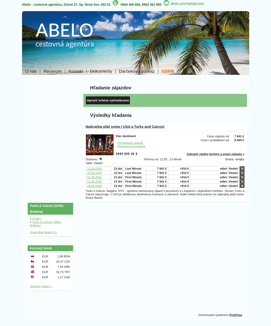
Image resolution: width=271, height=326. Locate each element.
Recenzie (53, 71)
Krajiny (36, 218)
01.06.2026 (94, 177)
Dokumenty (101, 71)
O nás (31, 71)
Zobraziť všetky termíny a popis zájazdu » (215, 154)
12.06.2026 (94, 181)
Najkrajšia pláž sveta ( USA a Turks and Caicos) (125, 126)
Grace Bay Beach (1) (43, 232)
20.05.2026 (94, 173)
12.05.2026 (94, 168)
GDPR (168, 71)
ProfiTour (235, 315)
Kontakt (76, 71)
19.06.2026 (94, 186)
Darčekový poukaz (137, 71)
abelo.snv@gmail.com (187, 3)
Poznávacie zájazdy (130, 143)
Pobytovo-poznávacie (131, 146)
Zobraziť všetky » (41, 286)
